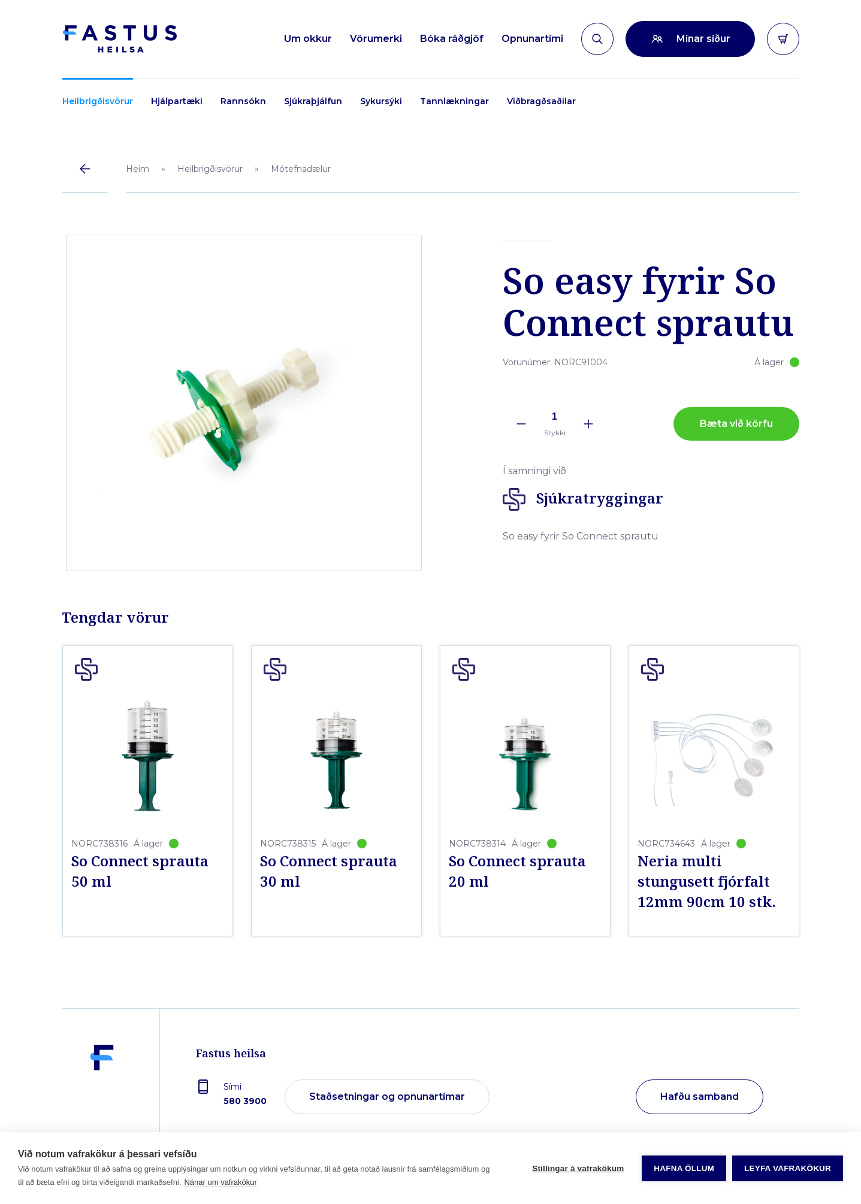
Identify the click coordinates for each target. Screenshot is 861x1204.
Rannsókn (243, 101)
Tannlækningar (454, 101)
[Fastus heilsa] (102, 1097)
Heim (137, 168)
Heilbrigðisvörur (97, 101)
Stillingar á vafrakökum (578, 1168)
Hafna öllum (684, 1168)
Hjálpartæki (177, 101)
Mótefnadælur (301, 168)
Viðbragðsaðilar (541, 101)
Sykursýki (381, 101)
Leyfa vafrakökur (787, 1168)
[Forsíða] (119, 39)
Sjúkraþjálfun (313, 101)
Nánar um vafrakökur (220, 1182)
